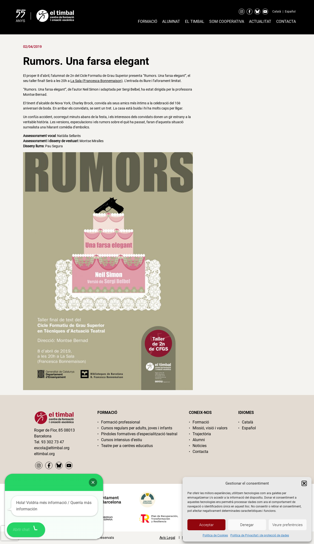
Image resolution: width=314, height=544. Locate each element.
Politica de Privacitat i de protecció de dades (259, 535)
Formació (147, 21)
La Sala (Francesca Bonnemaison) (96, 81)
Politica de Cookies (215, 535)
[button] (304, 483)
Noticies (200, 445)
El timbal (194, 21)
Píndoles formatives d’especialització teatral (139, 434)
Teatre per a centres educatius (127, 445)
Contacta (286, 21)
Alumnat (171, 21)
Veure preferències (287, 525)
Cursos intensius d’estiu (121, 439)
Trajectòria (202, 434)
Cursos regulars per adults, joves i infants (136, 428)
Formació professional (120, 422)
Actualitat (260, 21)
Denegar (247, 525)
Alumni (199, 439)
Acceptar (206, 525)
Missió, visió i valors (210, 428)
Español (290, 11)
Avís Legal (167, 538)
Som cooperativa (226, 21)
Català (276, 11)
